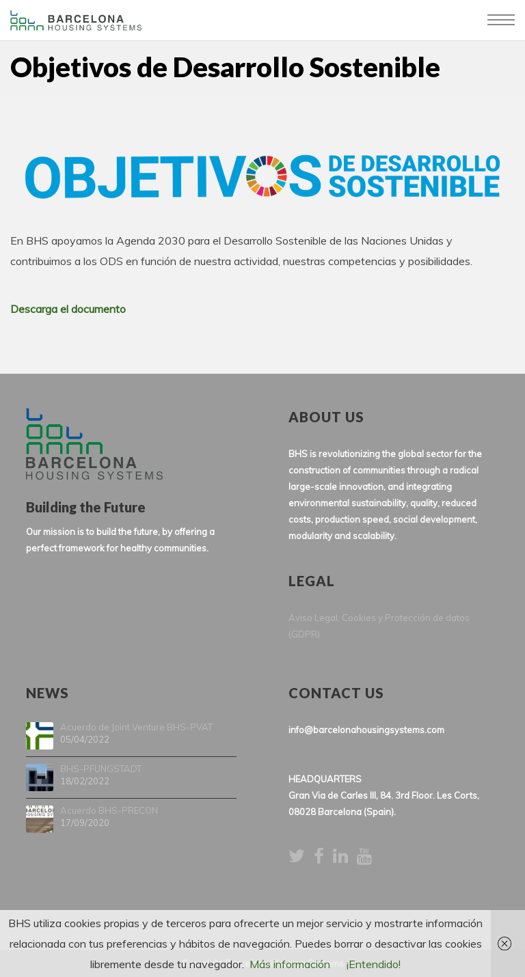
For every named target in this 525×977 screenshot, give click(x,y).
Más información (290, 964)
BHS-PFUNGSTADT (101, 769)
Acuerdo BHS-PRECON (109, 811)
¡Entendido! (374, 964)
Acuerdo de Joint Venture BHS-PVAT (136, 727)
